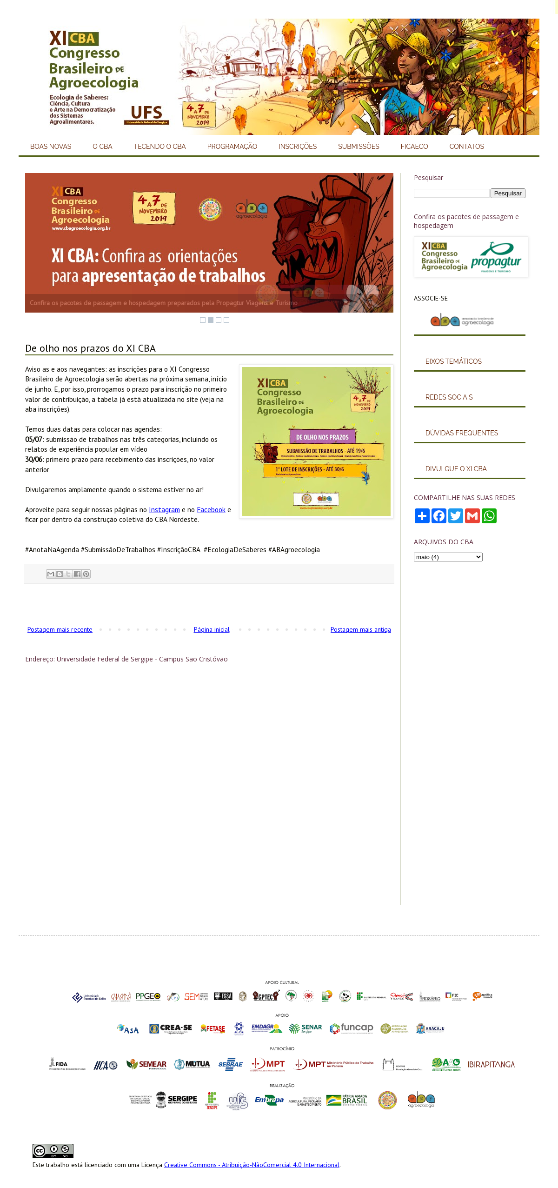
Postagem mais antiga (361, 629)
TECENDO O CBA (160, 146)
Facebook (211, 509)
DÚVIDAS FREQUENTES (461, 433)
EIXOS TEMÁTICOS (453, 361)
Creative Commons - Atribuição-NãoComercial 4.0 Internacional (251, 1165)
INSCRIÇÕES (298, 146)
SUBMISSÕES (358, 146)
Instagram (164, 509)
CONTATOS (467, 146)
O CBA (102, 146)
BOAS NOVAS (50, 146)
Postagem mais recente (60, 629)
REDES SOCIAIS (449, 397)
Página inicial (212, 629)
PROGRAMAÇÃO (232, 146)
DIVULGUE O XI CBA (456, 469)
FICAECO (414, 146)
